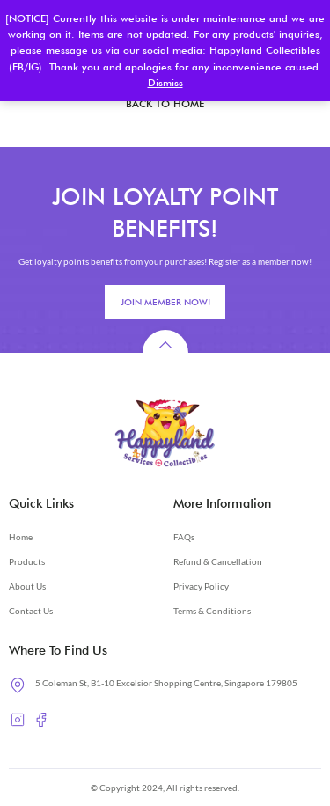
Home (21, 536)
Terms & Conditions (212, 610)
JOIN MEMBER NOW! (165, 302)
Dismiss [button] (165, 83)
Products (27, 561)
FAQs (183, 536)
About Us (27, 586)
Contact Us (31, 610)
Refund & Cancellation (217, 561)
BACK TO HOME (165, 104)
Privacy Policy (201, 586)
